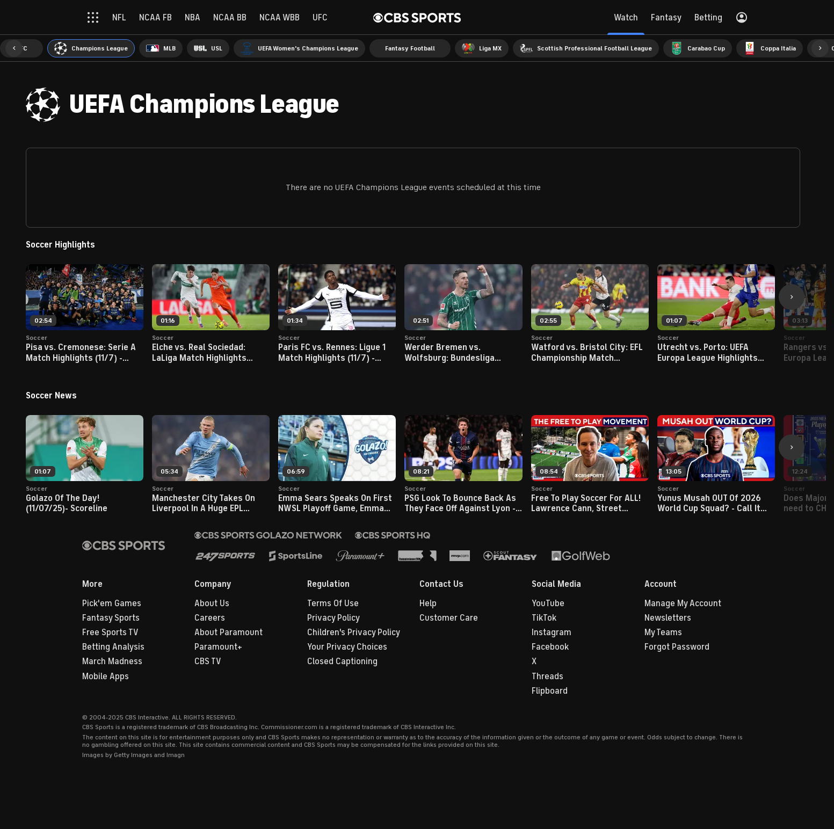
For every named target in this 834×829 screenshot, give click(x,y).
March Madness (112, 661)
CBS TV (207, 661)
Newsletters (667, 618)
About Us (211, 603)
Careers (209, 618)
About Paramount (228, 632)
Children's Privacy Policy (353, 632)
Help (428, 603)
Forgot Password (676, 647)
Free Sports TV (110, 632)
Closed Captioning (342, 661)
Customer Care (448, 618)
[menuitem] (91, 48)
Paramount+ (218, 647)
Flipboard (550, 691)
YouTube (548, 603)
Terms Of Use (333, 603)
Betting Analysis (113, 647)
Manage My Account (682, 603)
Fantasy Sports (111, 618)
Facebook (550, 647)
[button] (14, 48)
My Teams (663, 632)
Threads (547, 676)
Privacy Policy (333, 618)
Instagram (551, 632)
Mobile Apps (105, 676)
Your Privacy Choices (347, 647)
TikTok (544, 618)
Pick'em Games (111, 603)
